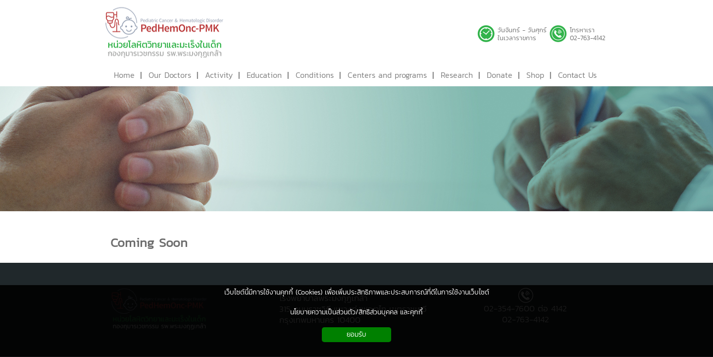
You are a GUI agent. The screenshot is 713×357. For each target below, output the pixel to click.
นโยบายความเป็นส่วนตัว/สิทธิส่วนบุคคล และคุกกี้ (356, 312)
